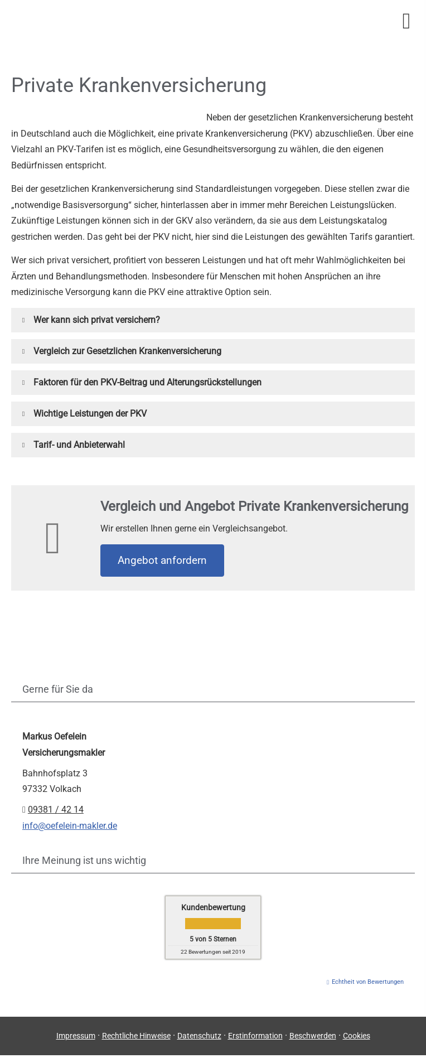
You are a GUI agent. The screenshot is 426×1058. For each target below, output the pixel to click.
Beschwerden (312, 1035)
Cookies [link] (356, 1035)
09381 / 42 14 (56, 809)
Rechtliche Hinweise (136, 1035)
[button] (96, 320)
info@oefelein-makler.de (69, 825)
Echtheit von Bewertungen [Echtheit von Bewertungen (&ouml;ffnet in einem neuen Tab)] (368, 981)
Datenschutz (199, 1035)
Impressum (75, 1035)
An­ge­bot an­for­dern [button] (162, 560)
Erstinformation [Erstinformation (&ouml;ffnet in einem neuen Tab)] (255, 1035)
